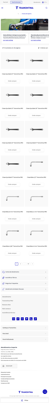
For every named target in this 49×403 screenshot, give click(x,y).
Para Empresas (4, 381)
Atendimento (37, 2)
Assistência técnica (8, 312)
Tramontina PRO (7, 300)
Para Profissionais (16, 2)
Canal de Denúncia (5, 374)
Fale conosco (6, 308)
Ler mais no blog (8, 40)
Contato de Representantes (8, 378)
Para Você (5, 2)
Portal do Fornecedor (6, 376)
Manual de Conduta (5, 372)
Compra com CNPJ (5, 383)
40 (28, 263)
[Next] (32, 263)
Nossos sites (6, 304)
